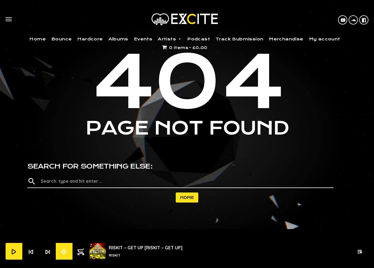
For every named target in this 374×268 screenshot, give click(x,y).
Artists (170, 39)
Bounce (61, 39)
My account (324, 39)
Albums (118, 39)
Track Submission (239, 39)
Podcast (198, 39)
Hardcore (90, 39)
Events (143, 39)
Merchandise (286, 39)
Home (37, 39)
